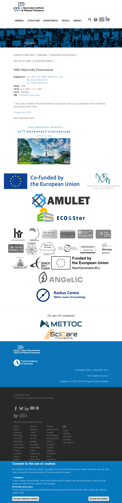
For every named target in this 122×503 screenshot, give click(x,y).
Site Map (67, 439)
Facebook (51, 459)
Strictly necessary (23, 487)
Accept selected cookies (25, 499)
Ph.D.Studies (52, 435)
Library (50, 441)
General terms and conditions (35, 459)
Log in (66, 430)
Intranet (66, 433)
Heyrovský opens (43, 61)
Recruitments (53, 438)
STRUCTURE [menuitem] (34, 20)
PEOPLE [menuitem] (65, 20)
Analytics (19, 478)
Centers (50, 432)
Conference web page (29, 95)
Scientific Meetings (24, 55)
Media (16, 459)
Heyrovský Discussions (62, 55)
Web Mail (67, 436)
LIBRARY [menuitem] (77, 20)
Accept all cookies (99, 499)
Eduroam (51, 444)
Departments (52, 429)
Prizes (16, 456)
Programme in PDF (22, 112)
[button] (61, 145)
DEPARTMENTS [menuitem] (50, 20)
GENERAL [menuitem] (19, 20)
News (16, 426)
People (50, 426)
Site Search (68, 442)
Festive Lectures (22, 61)
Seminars (42, 55)
